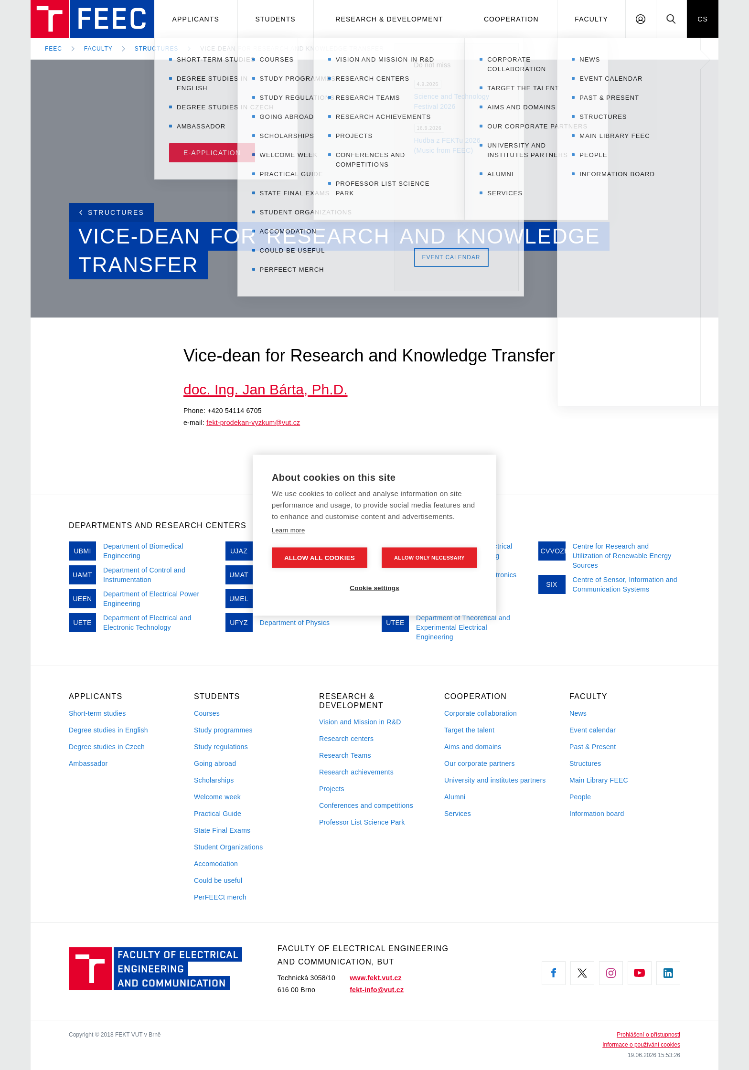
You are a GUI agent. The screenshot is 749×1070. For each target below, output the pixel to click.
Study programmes (223, 730)
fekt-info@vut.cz (377, 990)
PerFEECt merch (220, 897)
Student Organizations (228, 847)
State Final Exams (222, 830)
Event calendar (592, 730)
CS (702, 19)
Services (457, 813)
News (578, 713)
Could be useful (218, 880)
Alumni (454, 797)
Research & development (389, 19)
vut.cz (291, 422)
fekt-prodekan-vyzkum (240, 422)
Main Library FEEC (598, 780)
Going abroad (215, 763)
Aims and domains (473, 747)
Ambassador (88, 763)
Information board (596, 813)
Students (275, 19)
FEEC (53, 48)
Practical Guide (217, 813)
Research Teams (345, 755)
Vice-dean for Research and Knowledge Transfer (292, 48)
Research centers (346, 738)
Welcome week (217, 797)
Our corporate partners (479, 763)
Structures (157, 48)
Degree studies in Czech (107, 747)
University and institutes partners (495, 780)
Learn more (288, 529)
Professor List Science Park (362, 822)
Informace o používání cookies (641, 1044)
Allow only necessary (429, 557)
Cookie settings (374, 587)
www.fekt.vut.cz (376, 978)
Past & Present (592, 747)
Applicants (195, 19)
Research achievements (356, 772)
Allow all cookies (319, 557)
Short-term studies (97, 713)
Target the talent (469, 730)
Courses (207, 713)
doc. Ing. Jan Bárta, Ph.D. (265, 389)
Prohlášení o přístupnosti (648, 1034)
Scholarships (214, 780)
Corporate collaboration (480, 713)
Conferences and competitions (366, 805)
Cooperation (511, 19)
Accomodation (216, 864)
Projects (331, 789)
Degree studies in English (108, 730)
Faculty (591, 19)
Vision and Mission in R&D (360, 722)
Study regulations (221, 747)
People (580, 797)
